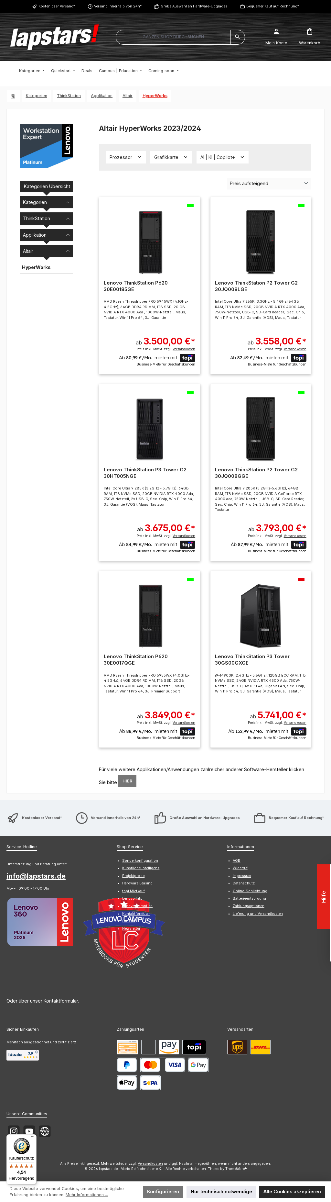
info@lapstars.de (36, 876)
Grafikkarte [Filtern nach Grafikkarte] (171, 157)
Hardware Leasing (137, 883)
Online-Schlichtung (250, 891)
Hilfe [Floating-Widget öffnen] (324, 897)
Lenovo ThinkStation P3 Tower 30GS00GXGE (252, 659)
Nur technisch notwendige (221, 1191)
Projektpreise (133, 876)
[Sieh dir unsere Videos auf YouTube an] (29, 1131)
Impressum (242, 876)
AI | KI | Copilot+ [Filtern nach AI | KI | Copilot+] (222, 157)
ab (165, 338)
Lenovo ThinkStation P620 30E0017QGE (136, 659)
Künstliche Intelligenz (140, 868)
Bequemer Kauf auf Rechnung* (272, 6)
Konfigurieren (163, 1191)
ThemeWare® (236, 1169)
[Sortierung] (269, 183)
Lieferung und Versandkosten (258, 914)
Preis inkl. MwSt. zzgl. (166, 349)
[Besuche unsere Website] (44, 1131)
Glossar (128, 921)
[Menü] (33, 1138)
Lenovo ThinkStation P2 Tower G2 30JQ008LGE (256, 286)
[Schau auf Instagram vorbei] (13, 1131)
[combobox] (173, 37)
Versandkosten (150, 1164)
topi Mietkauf (133, 891)
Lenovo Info (132, 898)
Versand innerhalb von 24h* (118, 6)
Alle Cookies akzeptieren (292, 1191)
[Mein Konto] (276, 37)
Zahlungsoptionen (248, 906)
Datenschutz (244, 883)
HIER (127, 781)
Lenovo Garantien (137, 906)
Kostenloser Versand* (56, 6)
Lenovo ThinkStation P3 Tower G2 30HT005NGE (145, 472)
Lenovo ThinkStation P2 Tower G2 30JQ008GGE (256, 472)
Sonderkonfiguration (140, 861)
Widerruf (240, 868)
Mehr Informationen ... (87, 1194)
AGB (236, 861)
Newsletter (131, 929)
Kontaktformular (61, 1001)
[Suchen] (237, 37)
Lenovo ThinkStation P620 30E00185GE (136, 286)
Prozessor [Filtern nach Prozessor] (126, 157)
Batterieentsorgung (249, 898)
